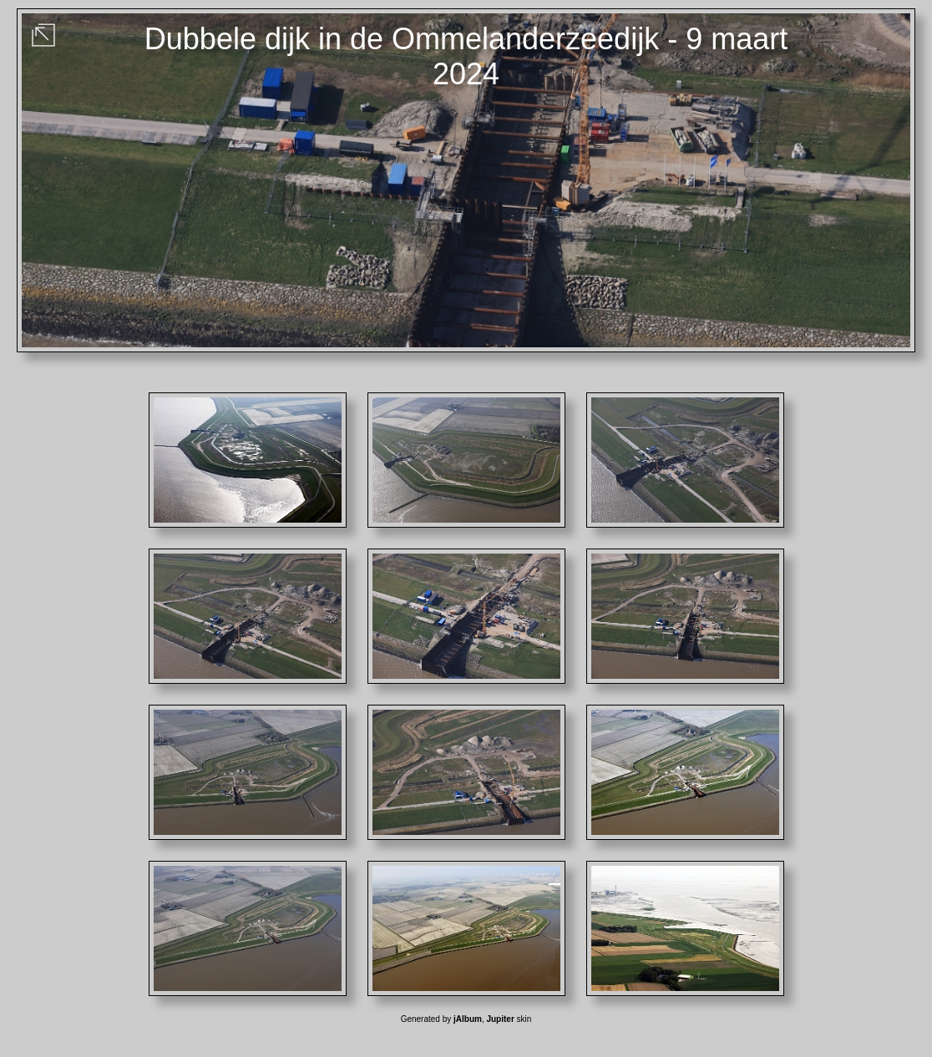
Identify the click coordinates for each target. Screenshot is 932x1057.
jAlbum (467, 1019)
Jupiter (500, 1019)
